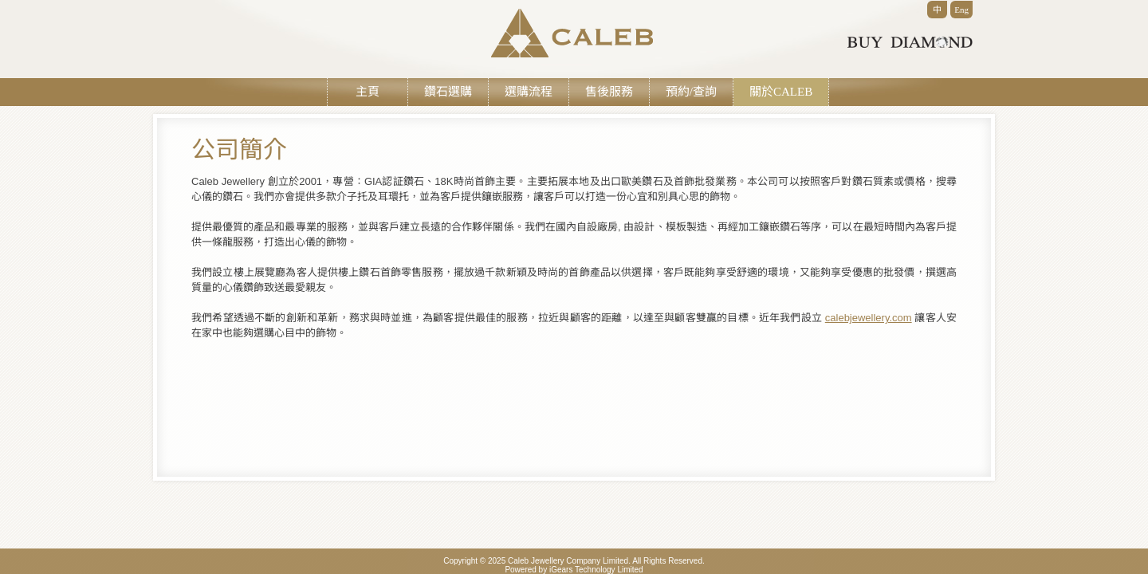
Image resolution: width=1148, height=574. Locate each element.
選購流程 (528, 91)
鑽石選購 (448, 91)
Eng (961, 9)
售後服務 (609, 91)
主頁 (367, 91)
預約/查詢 (691, 91)
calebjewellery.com (868, 318)
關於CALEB (780, 91)
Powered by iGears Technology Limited (574, 569)
